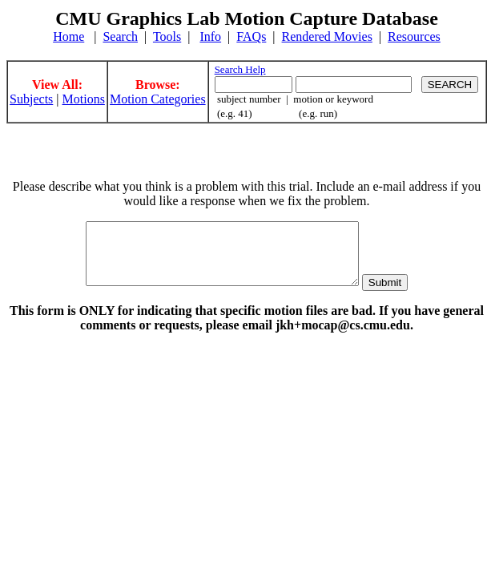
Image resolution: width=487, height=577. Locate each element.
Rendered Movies (327, 36)
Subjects (31, 99)
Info (210, 36)
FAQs (251, 36)
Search (120, 36)
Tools (167, 36)
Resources (414, 36)
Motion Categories (158, 99)
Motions (83, 99)
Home (68, 36)
